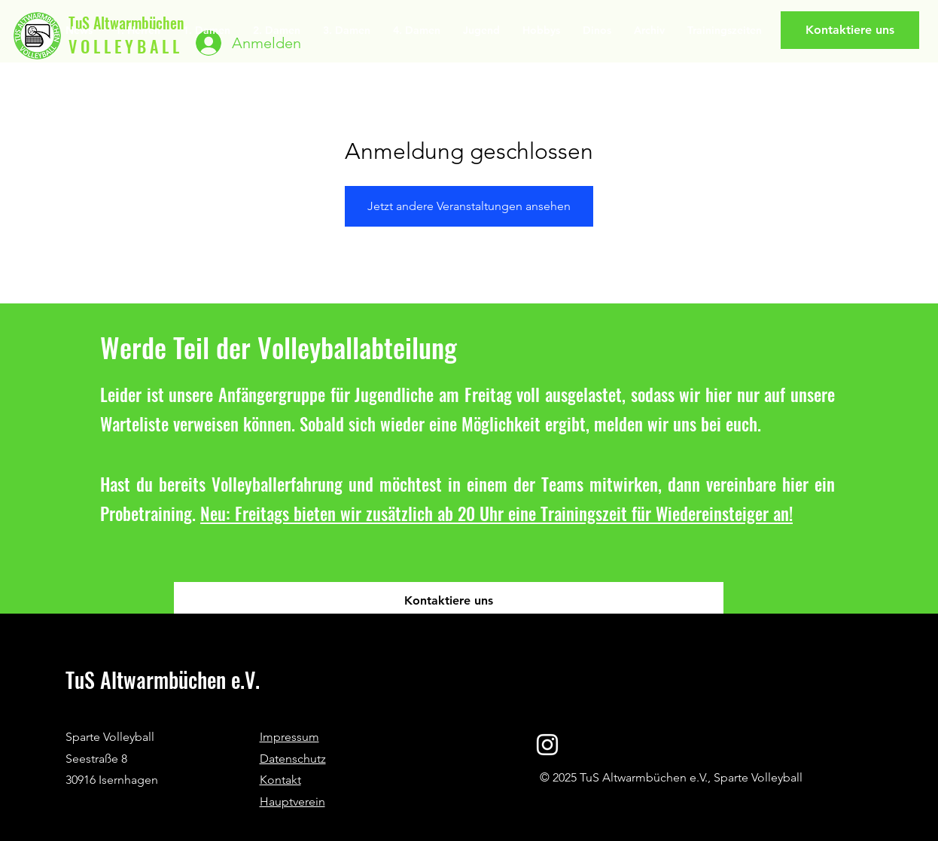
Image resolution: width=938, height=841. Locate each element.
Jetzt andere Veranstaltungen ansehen (469, 206)
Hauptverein (292, 801)
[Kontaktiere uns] (850, 30)
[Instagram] (547, 744)
